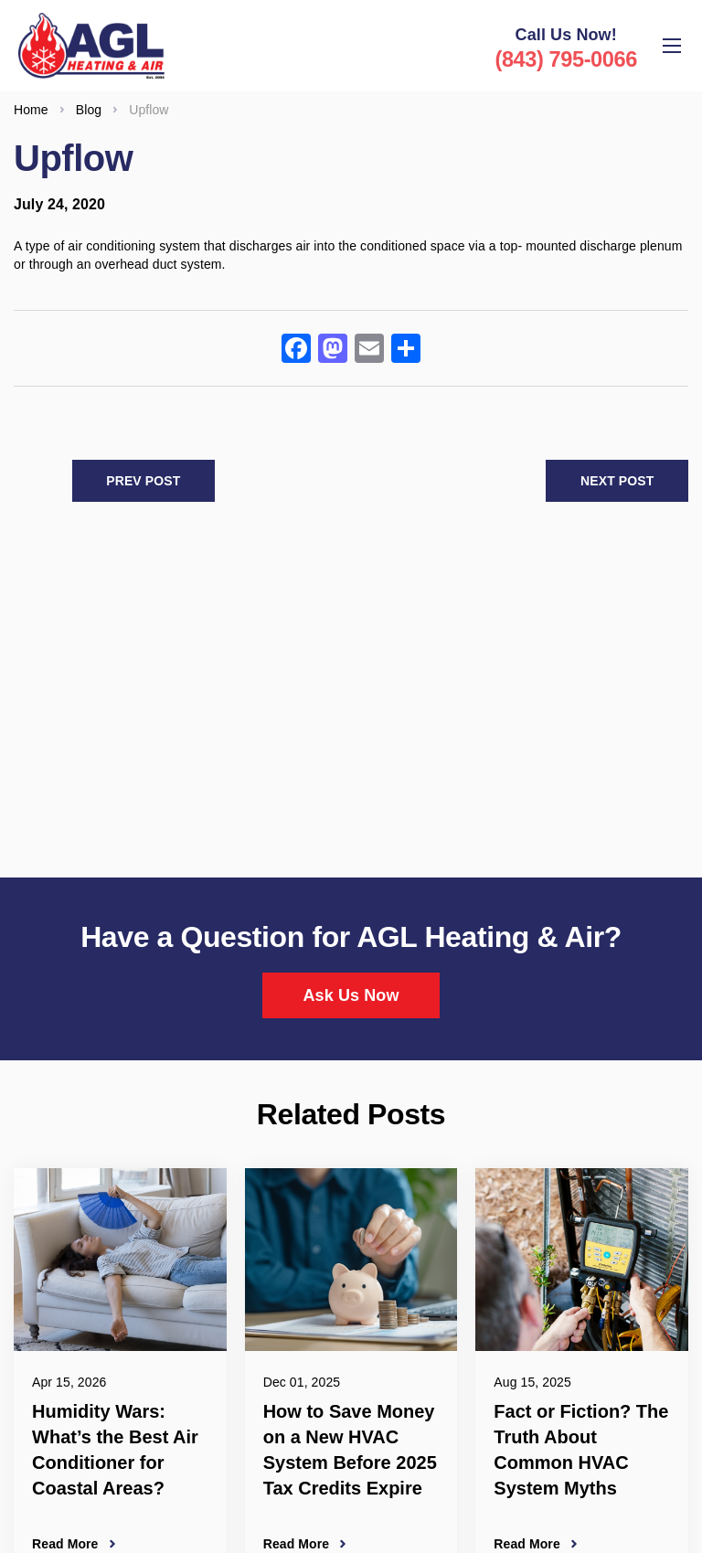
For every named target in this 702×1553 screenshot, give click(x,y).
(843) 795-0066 (565, 59)
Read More (65, 1534)
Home (31, 99)
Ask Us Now (351, 986)
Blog (88, 99)
